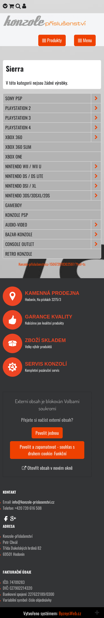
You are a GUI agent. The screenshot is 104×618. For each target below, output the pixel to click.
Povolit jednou (47, 432)
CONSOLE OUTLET (53, 244)
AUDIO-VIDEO (53, 224)
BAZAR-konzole (53, 234)
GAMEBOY (13, 205)
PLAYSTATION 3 (53, 117)
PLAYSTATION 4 (53, 127)
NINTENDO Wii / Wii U (53, 166)
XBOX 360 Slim (18, 147)
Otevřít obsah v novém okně (47, 467)
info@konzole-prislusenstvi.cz (33, 502)
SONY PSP (53, 98)
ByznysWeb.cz (70, 613)
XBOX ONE (13, 156)
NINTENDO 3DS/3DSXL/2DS (53, 195)
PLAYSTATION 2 (53, 108)
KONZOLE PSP (16, 215)
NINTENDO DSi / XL (53, 185)
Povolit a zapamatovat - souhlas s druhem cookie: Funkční (47, 450)
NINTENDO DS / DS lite (53, 176)
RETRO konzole (18, 253)
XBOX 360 (53, 137)
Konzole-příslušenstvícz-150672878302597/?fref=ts (52, 264)
